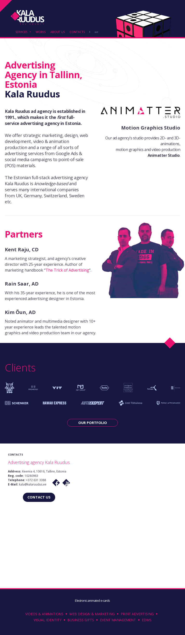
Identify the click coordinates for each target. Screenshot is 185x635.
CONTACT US (39, 497)
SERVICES (21, 32)
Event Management (118, 620)
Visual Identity (47, 620)
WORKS (41, 32)
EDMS (147, 620)
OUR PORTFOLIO (92, 422)
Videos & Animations (44, 614)
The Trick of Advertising (67, 270)
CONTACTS (77, 32)
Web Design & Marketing (92, 614)
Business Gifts (80, 620)
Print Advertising (137, 614)
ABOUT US (57, 32)
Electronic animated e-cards (92, 600)
